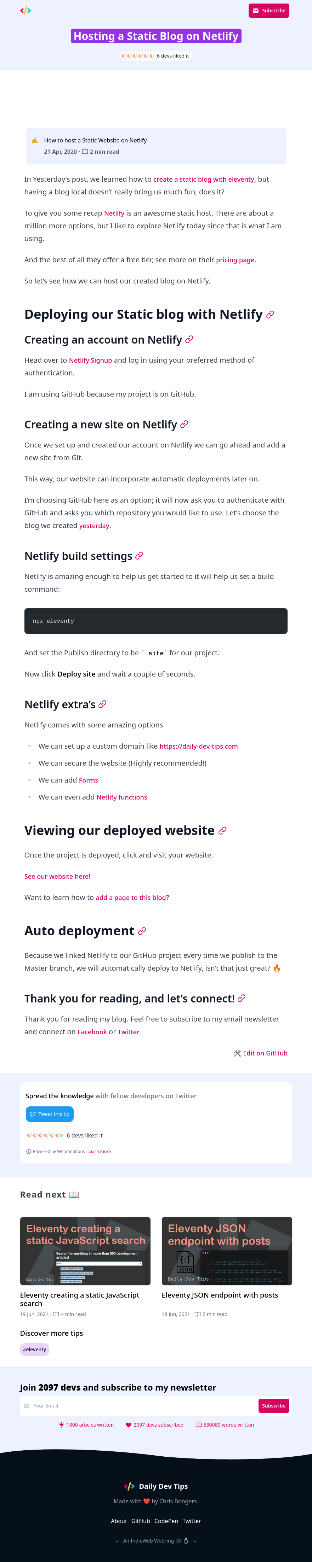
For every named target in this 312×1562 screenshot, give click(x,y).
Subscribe (268, 10)
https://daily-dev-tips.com (203, 746)
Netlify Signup (93, 360)
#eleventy (34, 1349)
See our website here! (60, 876)
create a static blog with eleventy (209, 179)
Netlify (115, 213)
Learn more (99, 1151)
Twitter (133, 1031)
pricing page (237, 259)
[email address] (143, 1406)
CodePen (166, 1521)
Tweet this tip (50, 1114)
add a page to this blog (134, 897)
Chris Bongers (178, 1501)
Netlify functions (125, 797)
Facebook (94, 1031)
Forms (89, 780)
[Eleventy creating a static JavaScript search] (85, 1267)
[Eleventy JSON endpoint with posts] (227, 1267)
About (119, 1521)
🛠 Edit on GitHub (258, 1053)
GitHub (140, 1521)
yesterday (95, 525)
